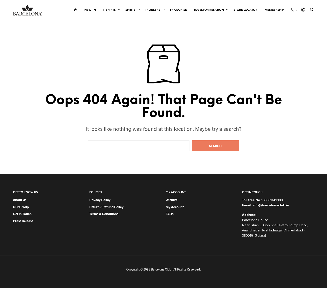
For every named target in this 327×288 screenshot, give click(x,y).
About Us (19, 200)
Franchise (178, 10)
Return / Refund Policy (106, 207)
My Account (175, 207)
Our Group (21, 207)
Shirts (130, 10)
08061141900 (273, 200)
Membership (274, 10)
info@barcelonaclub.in (270, 205)
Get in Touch (22, 214)
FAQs (169, 214)
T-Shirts (109, 10)
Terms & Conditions (103, 214)
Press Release (23, 221)
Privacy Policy (100, 200)
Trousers (152, 10)
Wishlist (171, 200)
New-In (90, 10)
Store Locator (245, 10)
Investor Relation (209, 10)
